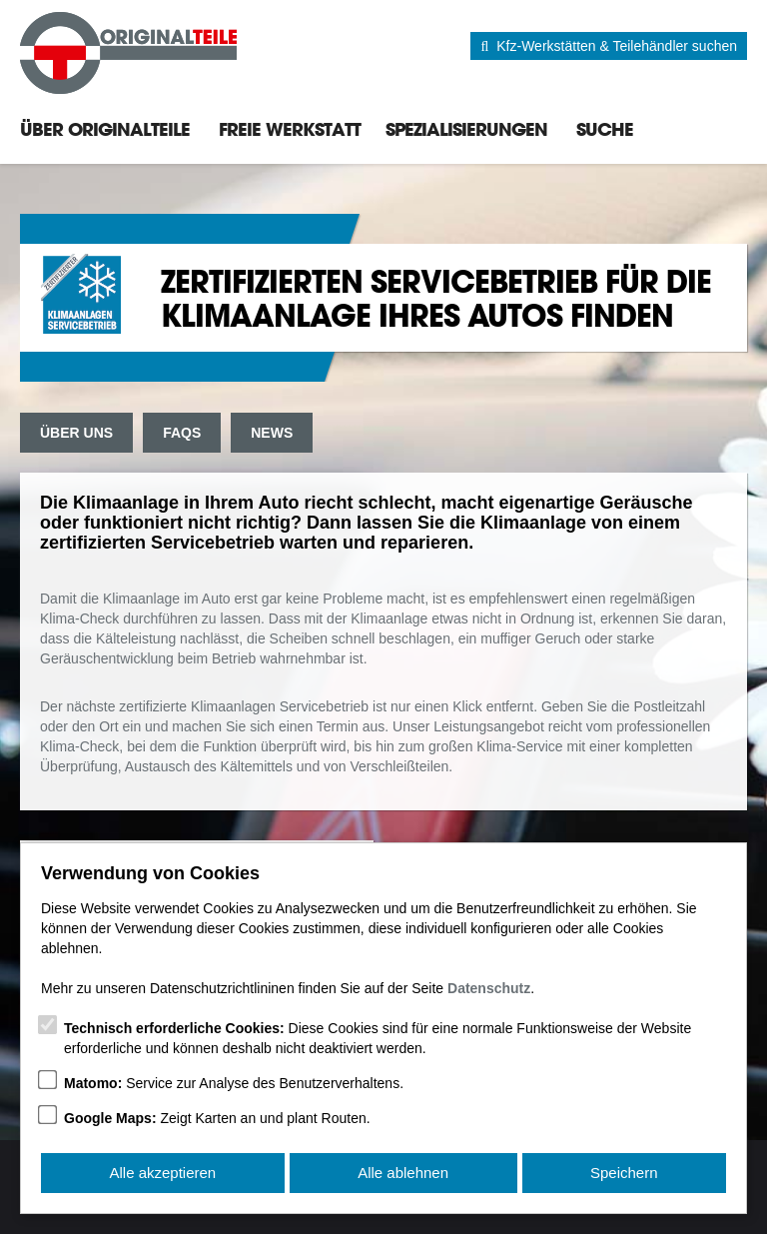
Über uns (76, 433)
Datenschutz (488, 988)
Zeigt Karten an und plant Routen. (217, 1118)
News (272, 433)
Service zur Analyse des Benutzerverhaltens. (233, 1083)
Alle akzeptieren (162, 1172)
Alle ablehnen (403, 1172)
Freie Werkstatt (290, 129)
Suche (604, 129)
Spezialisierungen (466, 129)
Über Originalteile (105, 129)
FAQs (182, 433)
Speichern (624, 1172)
